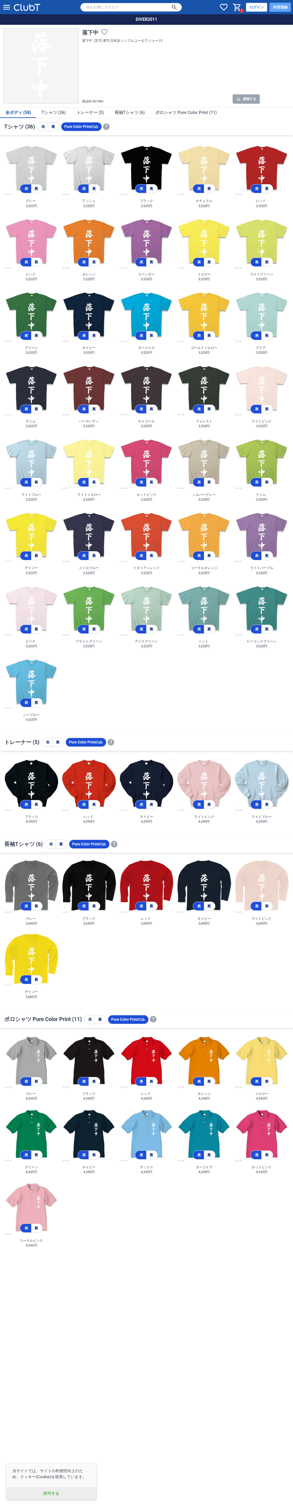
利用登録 (280, 7)
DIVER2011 (146, 19)
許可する (51, 1493)
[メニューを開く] (6, 7)
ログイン (257, 7)
